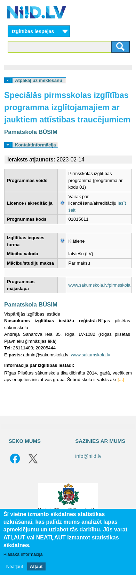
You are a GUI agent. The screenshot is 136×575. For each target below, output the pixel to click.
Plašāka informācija (23, 554)
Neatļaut (14, 566)
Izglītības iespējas (33, 31)
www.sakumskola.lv (90, 354)
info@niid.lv (88, 456)
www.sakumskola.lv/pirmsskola (99, 285)
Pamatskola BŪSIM (30, 132)
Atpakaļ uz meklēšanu (38, 80)
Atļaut (36, 566)
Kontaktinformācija (35, 144)
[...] (121, 379)
